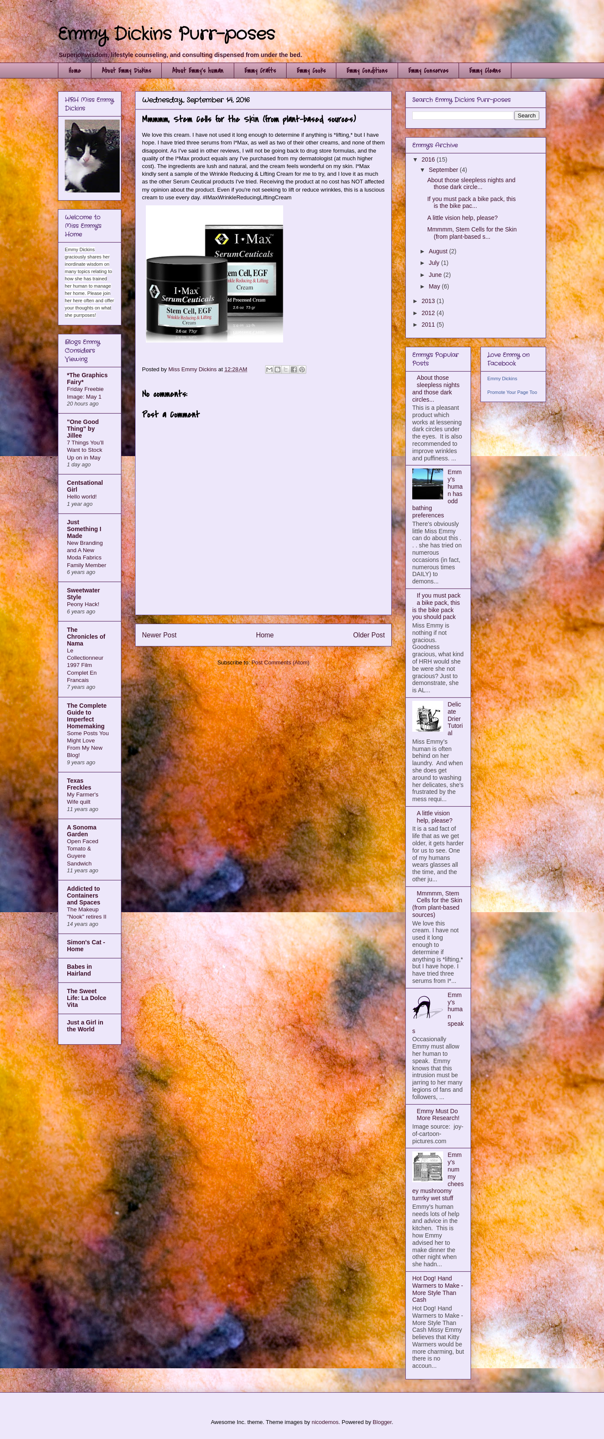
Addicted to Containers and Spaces (83, 895)
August (439, 251)
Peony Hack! (83, 604)
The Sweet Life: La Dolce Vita (86, 998)
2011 (429, 324)
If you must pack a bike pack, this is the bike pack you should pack (436, 606)
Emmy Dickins (502, 378)
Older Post (369, 635)
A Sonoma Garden (82, 831)
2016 (429, 159)
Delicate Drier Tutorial (455, 718)
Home (75, 70)
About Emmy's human (197, 70)
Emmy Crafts (260, 70)
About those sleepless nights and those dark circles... (435, 388)
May (435, 286)
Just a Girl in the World (85, 1026)
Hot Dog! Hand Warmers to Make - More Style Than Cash (437, 1289)
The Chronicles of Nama (86, 636)
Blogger (382, 1422)
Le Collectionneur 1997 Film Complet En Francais (85, 665)
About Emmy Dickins (126, 70)
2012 (429, 312)
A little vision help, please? (462, 217)
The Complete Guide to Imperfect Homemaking (87, 716)
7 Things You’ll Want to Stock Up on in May (85, 450)
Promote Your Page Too (512, 392)
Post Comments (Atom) (280, 662)
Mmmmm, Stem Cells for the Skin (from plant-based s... (471, 233)
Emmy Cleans (485, 70)
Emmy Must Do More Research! (438, 1115)
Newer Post (159, 635)
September (444, 169)
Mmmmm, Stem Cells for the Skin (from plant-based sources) (437, 904)
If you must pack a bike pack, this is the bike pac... (471, 202)
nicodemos (324, 1422)
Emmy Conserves (428, 70)
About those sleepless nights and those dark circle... (471, 184)
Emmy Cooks (311, 70)
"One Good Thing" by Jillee (83, 428)
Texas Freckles (79, 784)
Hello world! (82, 496)
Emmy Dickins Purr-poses (166, 34)
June (436, 274)
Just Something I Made (84, 529)
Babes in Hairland (79, 970)
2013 (429, 300)
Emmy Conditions (367, 70)
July (435, 262)
